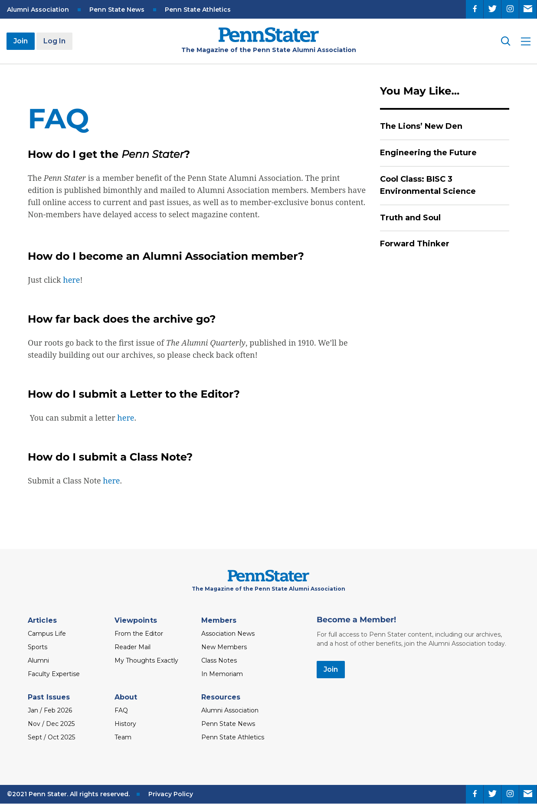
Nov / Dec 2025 (51, 724)
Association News (228, 633)
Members (219, 620)
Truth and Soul (410, 217)
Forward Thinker (414, 243)
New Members (224, 647)
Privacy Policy (170, 794)
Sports (37, 647)
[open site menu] (525, 41)
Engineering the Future (428, 152)
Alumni (38, 660)
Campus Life (47, 633)
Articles (42, 620)
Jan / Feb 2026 (50, 710)
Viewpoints (136, 620)
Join (20, 41)
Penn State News (116, 9)
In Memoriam (222, 674)
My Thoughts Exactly (146, 660)
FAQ (121, 710)
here (71, 280)
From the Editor (139, 633)
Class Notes (219, 660)
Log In (54, 41)
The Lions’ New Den (421, 126)
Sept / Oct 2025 (51, 737)
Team (123, 737)
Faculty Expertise (54, 674)
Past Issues (49, 697)
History (125, 724)
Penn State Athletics (198, 9)
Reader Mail (133, 647)
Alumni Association (38, 9)
